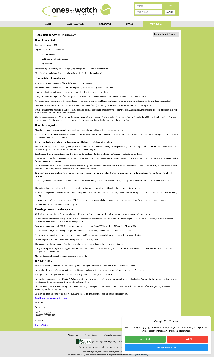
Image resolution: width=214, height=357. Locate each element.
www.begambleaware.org (138, 355)
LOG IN (169, 12)
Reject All (187, 339)
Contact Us (73, 335)
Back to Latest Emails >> (166, 34)
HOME (48, 24)
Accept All (145, 339)
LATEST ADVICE (75, 24)
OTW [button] (157, 23)
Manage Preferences (166, 347)
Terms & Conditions (113, 335)
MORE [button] (130, 24)
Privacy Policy (91, 335)
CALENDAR (105, 24)
